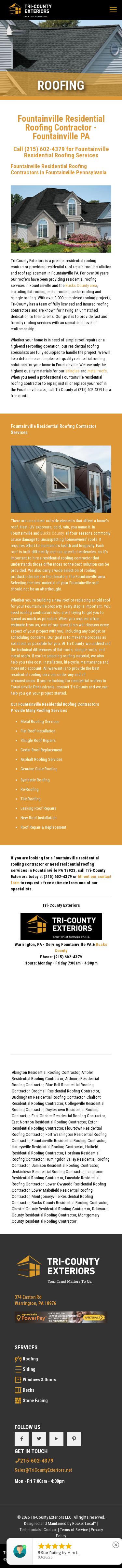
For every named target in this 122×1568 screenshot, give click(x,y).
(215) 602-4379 (44, 149)
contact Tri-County (72, 686)
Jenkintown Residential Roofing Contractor (48, 1171)
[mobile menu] (113, 9)
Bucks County (51, 533)
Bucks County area (81, 285)
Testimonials (30, 1529)
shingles (72, 370)
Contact (50, 1529)
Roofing (30, 1358)
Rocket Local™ (84, 1523)
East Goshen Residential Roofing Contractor (68, 1115)
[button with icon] (22, 1439)
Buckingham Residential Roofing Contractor (48, 1097)
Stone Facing (35, 1400)
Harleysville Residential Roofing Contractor (47, 1146)
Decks (28, 1390)
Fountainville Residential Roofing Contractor (68, 1140)
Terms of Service (74, 1529)
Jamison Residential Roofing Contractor (65, 1165)
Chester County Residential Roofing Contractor (51, 1208)
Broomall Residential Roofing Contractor (65, 1091)
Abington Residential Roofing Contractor (45, 1072)
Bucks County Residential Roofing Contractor (69, 1202)
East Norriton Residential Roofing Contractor (49, 1122)
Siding (29, 1369)
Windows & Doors (39, 1379)
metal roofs (97, 370)
